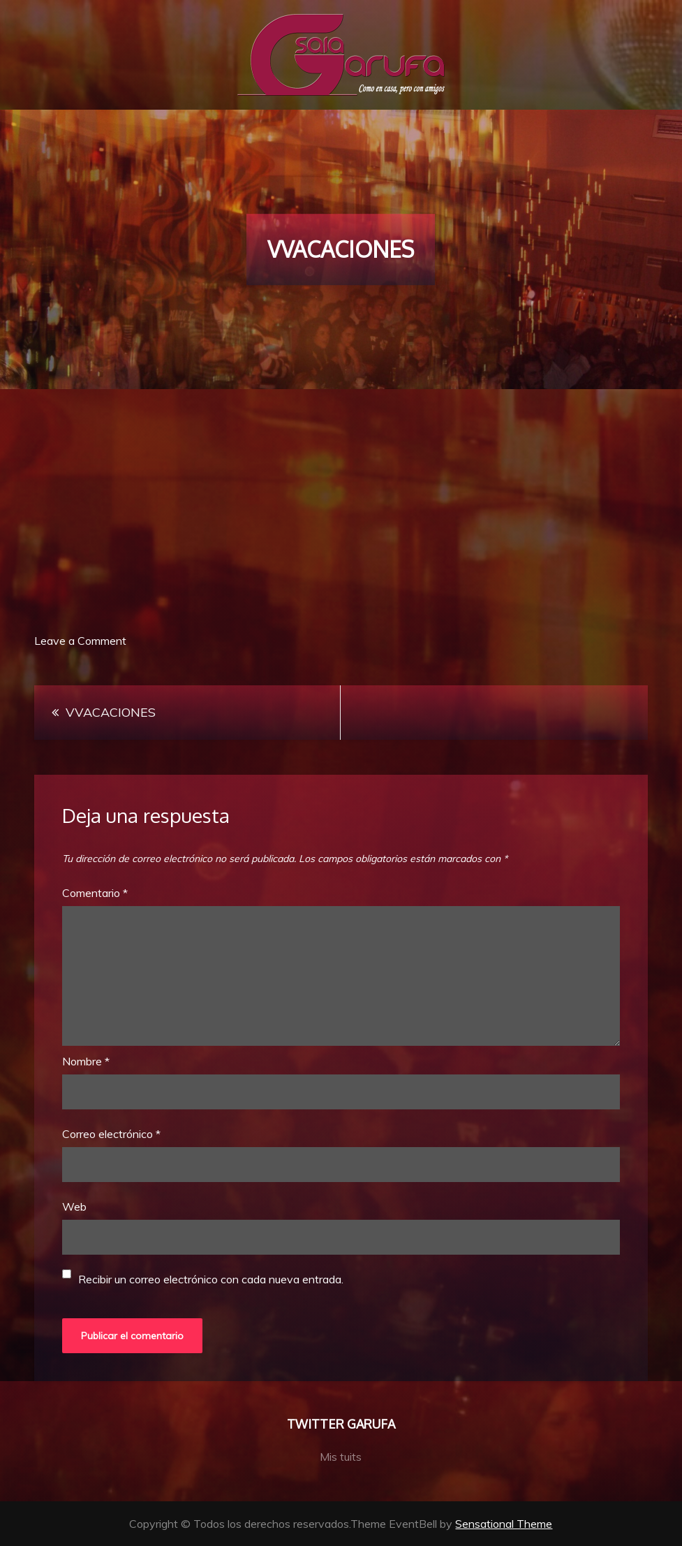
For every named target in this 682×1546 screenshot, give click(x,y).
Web (74, 1206)
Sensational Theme (503, 1524)
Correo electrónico (111, 1134)
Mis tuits (341, 1457)
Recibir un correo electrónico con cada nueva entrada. (210, 1279)
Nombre (86, 1061)
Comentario (95, 893)
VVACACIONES (111, 712)
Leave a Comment (80, 641)
